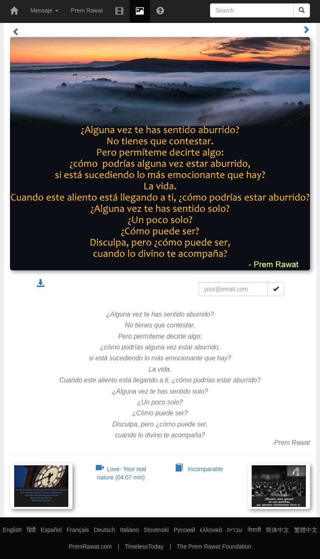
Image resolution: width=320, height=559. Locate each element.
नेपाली (254, 530)
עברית (234, 530)
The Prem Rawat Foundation (214, 546)
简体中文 (277, 530)
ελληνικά (211, 530)
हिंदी (31, 530)
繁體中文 (306, 530)
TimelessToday (144, 546)
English (12, 530)
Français (78, 530)
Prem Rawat (87, 10)
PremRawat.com (90, 546)
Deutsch (104, 530)
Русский (184, 530)
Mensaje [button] (44, 10)
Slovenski (156, 530)
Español (51, 530)
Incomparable (199, 469)
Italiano (129, 530)
